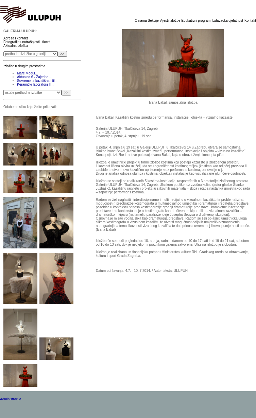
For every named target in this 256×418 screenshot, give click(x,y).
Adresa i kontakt (15, 38)
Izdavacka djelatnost (227, 20)
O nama (141, 20)
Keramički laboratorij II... (35, 84)
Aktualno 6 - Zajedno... (34, 77)
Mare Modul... (27, 73)
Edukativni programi (196, 20)
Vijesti (165, 20)
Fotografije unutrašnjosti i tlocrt (26, 42)
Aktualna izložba (15, 46)
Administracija (10, 399)
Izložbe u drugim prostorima (24, 66)
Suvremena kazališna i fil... (37, 81)
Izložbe (175, 20)
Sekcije (154, 20)
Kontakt (250, 20)
